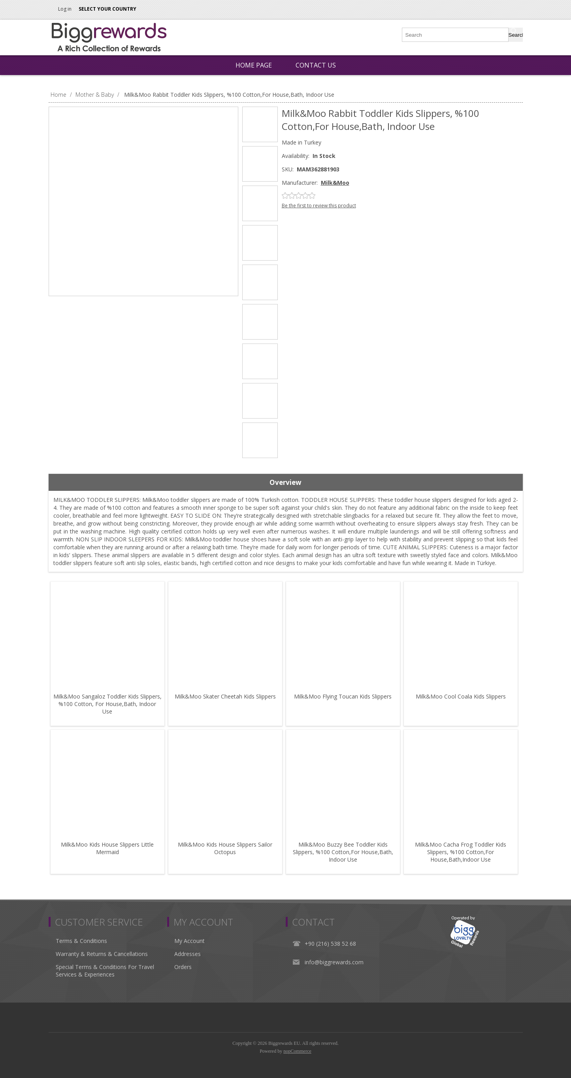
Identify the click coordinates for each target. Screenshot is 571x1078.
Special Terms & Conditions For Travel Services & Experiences (105, 970)
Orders (183, 967)
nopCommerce (297, 1051)
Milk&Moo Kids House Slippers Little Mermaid (107, 848)
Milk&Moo (335, 182)
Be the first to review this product (319, 205)
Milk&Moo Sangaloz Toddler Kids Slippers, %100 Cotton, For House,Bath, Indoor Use (107, 704)
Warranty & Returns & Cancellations (102, 954)
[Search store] (455, 35)
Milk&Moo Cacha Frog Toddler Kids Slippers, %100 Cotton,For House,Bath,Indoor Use (460, 852)
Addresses (187, 954)
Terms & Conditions (81, 941)
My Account (189, 941)
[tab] (286, 482)
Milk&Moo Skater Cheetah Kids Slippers (225, 696)
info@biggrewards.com (334, 962)
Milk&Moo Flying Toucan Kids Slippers (343, 696)
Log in (65, 9)
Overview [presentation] (285, 482)
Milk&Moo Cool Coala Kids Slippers (461, 696)
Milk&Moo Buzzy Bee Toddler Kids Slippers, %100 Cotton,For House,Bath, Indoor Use (343, 852)
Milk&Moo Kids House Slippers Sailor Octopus (225, 848)
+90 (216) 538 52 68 (330, 943)
